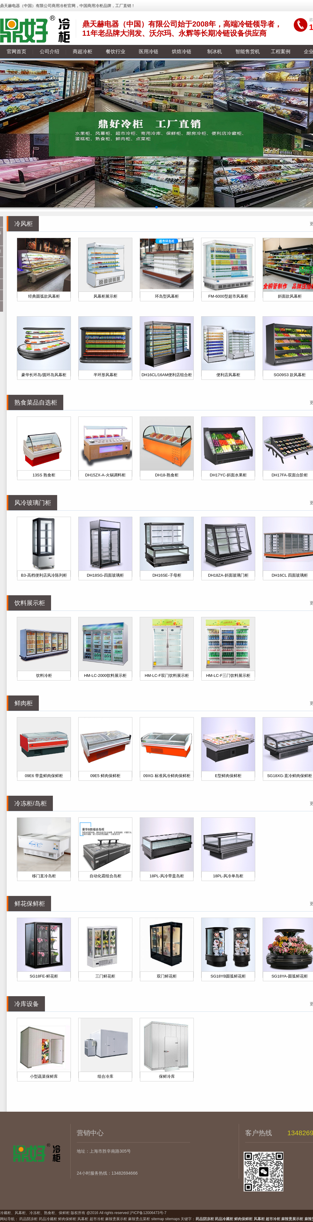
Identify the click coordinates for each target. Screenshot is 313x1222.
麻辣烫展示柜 (116, 1219)
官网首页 (16, 51)
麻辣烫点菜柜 (139, 1219)
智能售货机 (247, 51)
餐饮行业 (115, 51)
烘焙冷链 (181, 51)
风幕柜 (82, 1219)
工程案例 (280, 51)
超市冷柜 (97, 1219)
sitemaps (172, 1219)
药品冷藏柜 (48, 1219)
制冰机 (214, 51)
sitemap (157, 1219)
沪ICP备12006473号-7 (148, 1213)
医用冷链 (148, 51)
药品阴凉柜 (28, 1219)
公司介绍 (49, 51)
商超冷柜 (82, 51)
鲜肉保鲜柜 (67, 1219)
